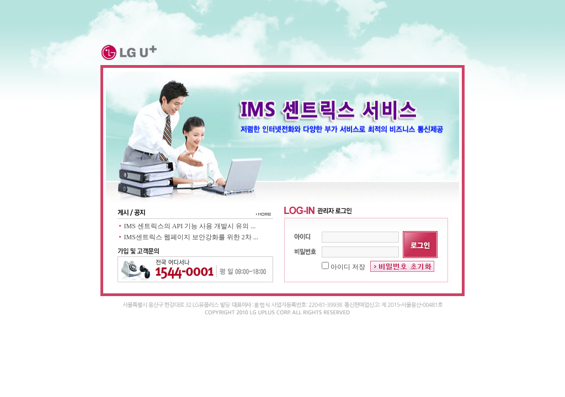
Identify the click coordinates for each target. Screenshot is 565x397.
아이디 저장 (343, 267)
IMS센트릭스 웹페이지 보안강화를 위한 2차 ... (191, 237)
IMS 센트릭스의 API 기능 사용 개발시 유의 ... (190, 226)
